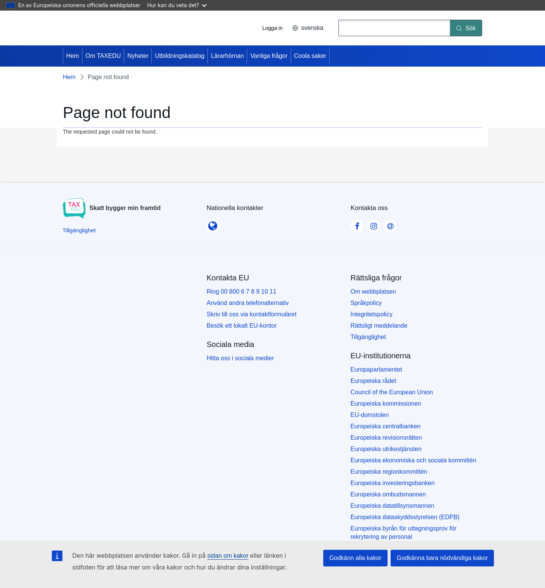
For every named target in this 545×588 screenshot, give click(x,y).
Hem (72, 56)
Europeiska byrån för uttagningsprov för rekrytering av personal (403, 532)
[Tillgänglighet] (79, 230)
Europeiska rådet (373, 381)
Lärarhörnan (227, 56)
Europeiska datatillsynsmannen (392, 505)
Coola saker (310, 56)
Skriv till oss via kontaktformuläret (251, 314)
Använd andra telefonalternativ (248, 303)
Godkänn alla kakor (355, 558)
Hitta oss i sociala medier (240, 358)
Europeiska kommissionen (385, 403)
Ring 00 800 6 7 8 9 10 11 (241, 291)
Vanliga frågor (268, 56)
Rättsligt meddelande (378, 325)
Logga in (272, 28)
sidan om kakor (228, 555)
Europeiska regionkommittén (388, 471)
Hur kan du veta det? (177, 5)
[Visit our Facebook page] (356, 224)
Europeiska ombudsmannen (388, 494)
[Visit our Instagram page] (373, 224)
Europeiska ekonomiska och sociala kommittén (413, 460)
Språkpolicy (366, 303)
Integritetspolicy (371, 314)
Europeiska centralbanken (385, 426)
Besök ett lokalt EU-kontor (242, 325)
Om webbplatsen (373, 291)
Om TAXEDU (103, 56)
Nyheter (137, 56)
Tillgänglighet (368, 337)
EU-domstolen (369, 415)
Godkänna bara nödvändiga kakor (442, 558)
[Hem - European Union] (95, 28)
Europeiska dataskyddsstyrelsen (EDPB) (404, 517)
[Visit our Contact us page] (390, 224)
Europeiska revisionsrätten (386, 437)
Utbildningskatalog (179, 56)
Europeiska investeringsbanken (392, 483)
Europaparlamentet (376, 369)
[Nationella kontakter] (212, 224)
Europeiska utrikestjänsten (386, 449)
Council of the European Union (391, 392)
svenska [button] (308, 28)
